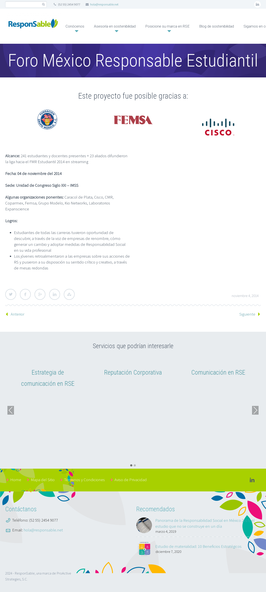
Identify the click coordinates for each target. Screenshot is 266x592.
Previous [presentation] (10, 410)
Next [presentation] (255, 410)
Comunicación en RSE (218, 372)
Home (15, 479)
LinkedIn (54, 294)
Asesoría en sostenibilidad (115, 26)
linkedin (257, 4)
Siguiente (247, 314)
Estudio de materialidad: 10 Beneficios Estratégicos (198, 546)
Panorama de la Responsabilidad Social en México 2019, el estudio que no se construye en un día (205, 523)
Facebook (25, 294)
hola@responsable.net (104, 4)
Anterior (17, 314)
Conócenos (75, 26)
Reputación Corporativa (133, 372)
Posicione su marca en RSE (167, 26)
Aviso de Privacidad (130, 479)
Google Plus (40, 294)
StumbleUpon (69, 294)
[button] (131, 465)
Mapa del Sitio (43, 479)
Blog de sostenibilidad (216, 26)
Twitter (10, 294)
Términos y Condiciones (84, 479)
